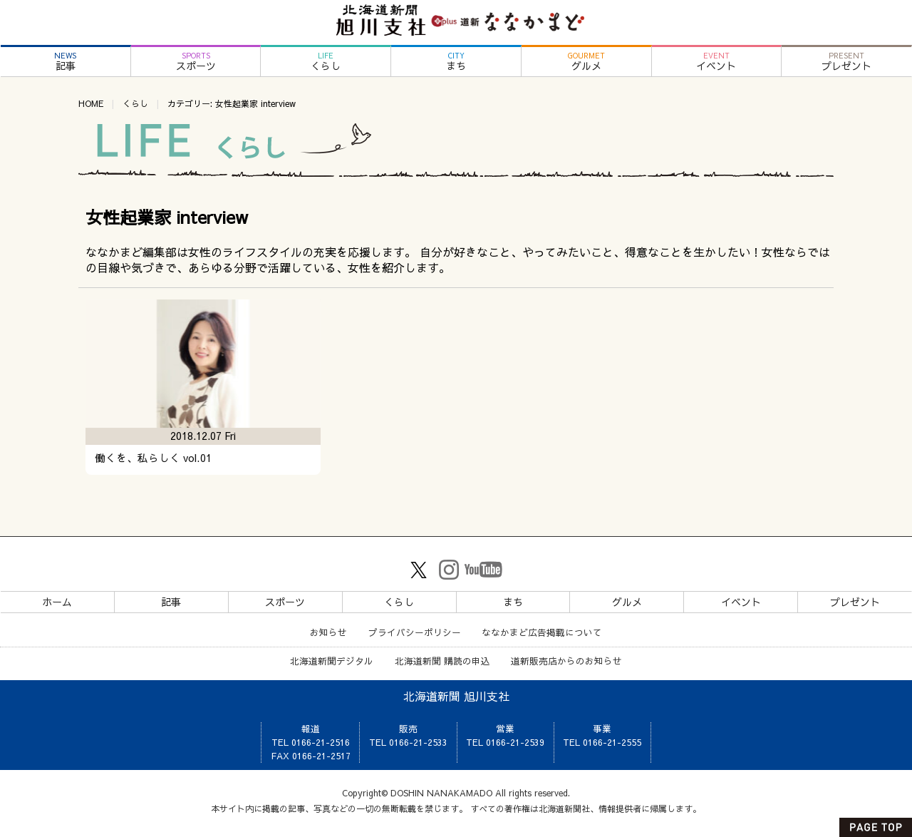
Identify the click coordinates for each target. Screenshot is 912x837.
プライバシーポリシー (414, 632)
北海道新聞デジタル (331, 660)
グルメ (586, 62)
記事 (65, 62)
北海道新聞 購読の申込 (442, 660)
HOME (90, 103)
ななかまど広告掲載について (542, 632)
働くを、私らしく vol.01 (153, 458)
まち (456, 62)
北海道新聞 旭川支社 (456, 696)
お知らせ (328, 632)
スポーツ (196, 62)
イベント (717, 62)
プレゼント (846, 62)
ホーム (57, 602)
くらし (325, 62)
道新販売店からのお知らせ (566, 660)
